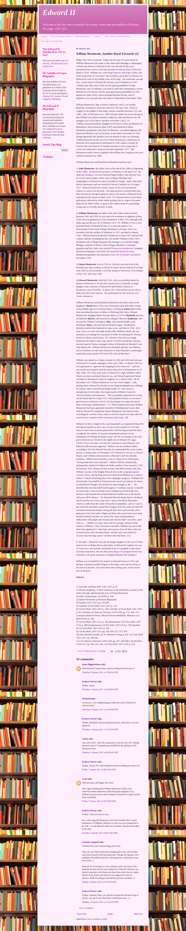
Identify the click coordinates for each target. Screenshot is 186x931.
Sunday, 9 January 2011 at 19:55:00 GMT (99, 882)
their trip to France (105, 427)
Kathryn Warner (89, 681)
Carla (84, 779)
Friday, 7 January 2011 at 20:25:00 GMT (99, 801)
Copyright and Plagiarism (51, 41)
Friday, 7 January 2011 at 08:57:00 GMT (99, 769)
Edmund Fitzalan (126, 251)
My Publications (82, 36)
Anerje (85, 739)
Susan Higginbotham (91, 664)
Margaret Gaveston (94, 174)
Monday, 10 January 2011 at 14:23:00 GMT (100, 902)
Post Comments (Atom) (97, 919)
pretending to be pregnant (119, 551)
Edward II (59, 12)
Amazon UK (48, 96)
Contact (97, 36)
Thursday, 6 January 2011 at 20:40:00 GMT (100, 752)
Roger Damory (114, 72)
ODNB (90, 114)
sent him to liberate (134, 452)
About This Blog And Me (60, 36)
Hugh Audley (131, 72)
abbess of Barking (114, 309)
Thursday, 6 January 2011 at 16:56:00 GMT (100, 709)
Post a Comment (86, 908)
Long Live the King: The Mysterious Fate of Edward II (55, 63)
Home (43, 36)
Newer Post (81, 914)
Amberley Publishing (51, 99)
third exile (119, 417)
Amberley (47, 138)
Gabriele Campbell (90, 842)
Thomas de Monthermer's (122, 248)
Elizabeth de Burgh (116, 181)
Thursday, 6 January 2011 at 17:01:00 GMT (100, 729)
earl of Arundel (122, 254)
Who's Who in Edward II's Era (117, 36)
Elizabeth (86, 699)
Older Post (138, 914)
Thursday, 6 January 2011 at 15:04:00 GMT (100, 672)
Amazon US (59, 96)
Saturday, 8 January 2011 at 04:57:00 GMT (100, 833)
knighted (94, 369)
